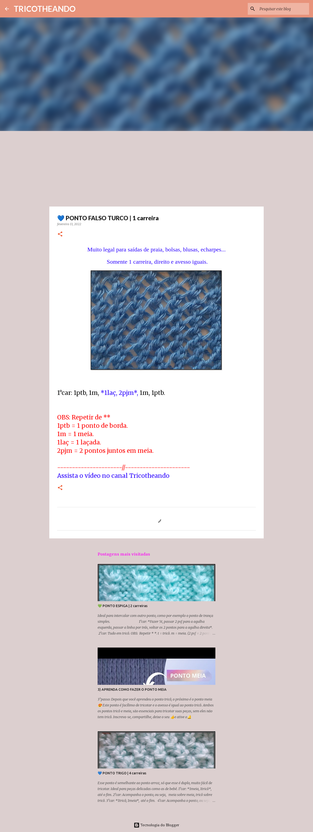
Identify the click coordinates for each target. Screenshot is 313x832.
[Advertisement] (156, 167)
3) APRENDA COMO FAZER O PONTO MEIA (132, 689)
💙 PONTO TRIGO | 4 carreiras (122, 773)
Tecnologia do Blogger (156, 825)
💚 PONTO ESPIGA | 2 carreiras (122, 606)
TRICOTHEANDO (45, 8)
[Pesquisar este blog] (283, 9)
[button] (60, 234)
